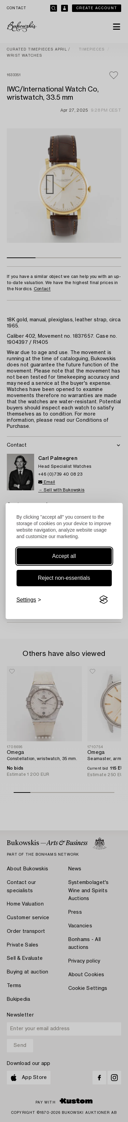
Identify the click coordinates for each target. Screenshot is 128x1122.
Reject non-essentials (64, 578)
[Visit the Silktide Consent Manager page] (103, 600)
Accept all (64, 556)
